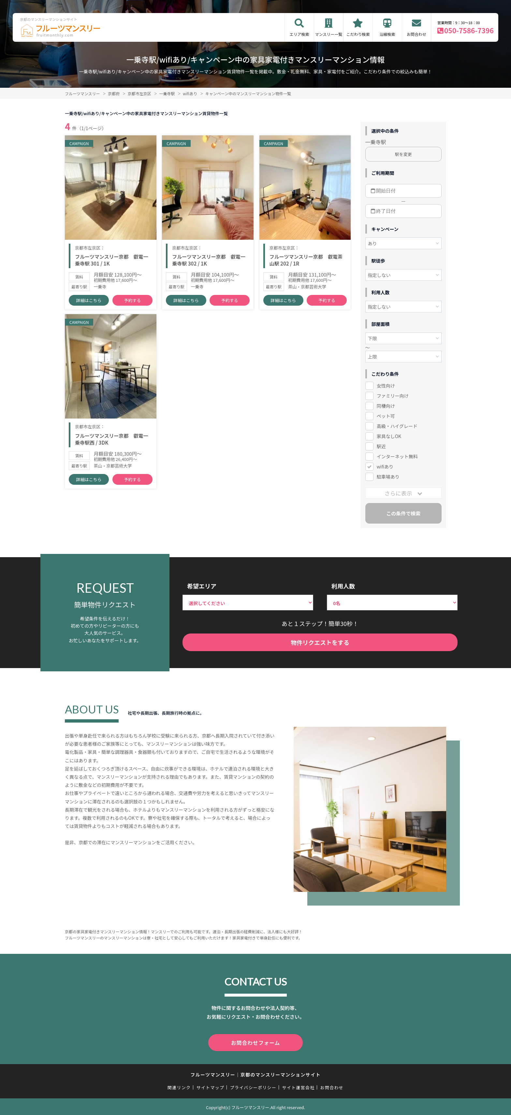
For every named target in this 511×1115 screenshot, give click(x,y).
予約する (132, 300)
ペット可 (386, 416)
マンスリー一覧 (329, 34)
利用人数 (343, 586)
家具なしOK (389, 436)
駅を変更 (403, 154)
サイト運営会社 (298, 1086)
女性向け (386, 385)
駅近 (381, 446)
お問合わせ (416, 34)
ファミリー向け (393, 395)
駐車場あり (388, 476)
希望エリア (201, 586)
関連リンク (179, 1086)
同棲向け (386, 406)
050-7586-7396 (469, 30)
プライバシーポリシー (253, 1086)
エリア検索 (299, 34)
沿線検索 (387, 34)
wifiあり (385, 466)
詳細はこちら (89, 300)
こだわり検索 (358, 34)
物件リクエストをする (320, 642)
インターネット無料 (397, 456)
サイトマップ (211, 1086)
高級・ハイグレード (397, 426)
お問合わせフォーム (255, 1042)
